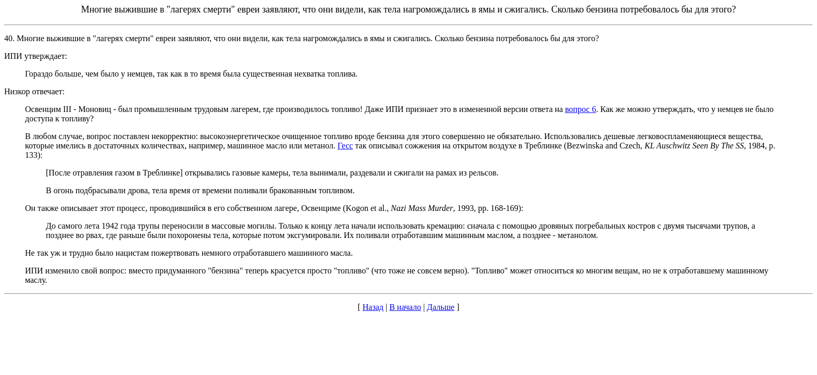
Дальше (440, 307)
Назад (373, 307)
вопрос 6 (580, 109)
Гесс (345, 145)
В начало (405, 307)
